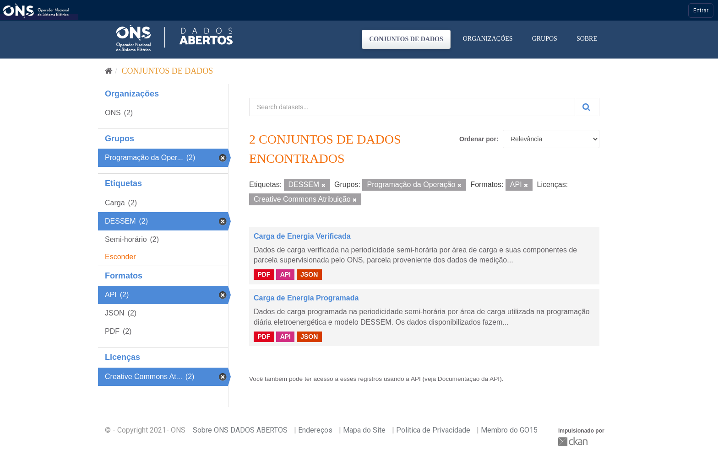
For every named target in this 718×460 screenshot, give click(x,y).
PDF (263, 274)
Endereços (315, 430)
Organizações (488, 38)
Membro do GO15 (509, 430)
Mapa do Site (364, 430)
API (285, 274)
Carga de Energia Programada (306, 298)
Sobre (587, 38)
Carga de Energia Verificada (302, 236)
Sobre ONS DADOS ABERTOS (240, 430)
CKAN (573, 441)
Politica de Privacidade (433, 430)
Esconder (120, 257)
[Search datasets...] (412, 107)
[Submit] (587, 107)
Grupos (544, 38)
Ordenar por (477, 139)
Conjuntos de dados (406, 39)
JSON (309, 274)
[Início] (109, 70)
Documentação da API (469, 378)
